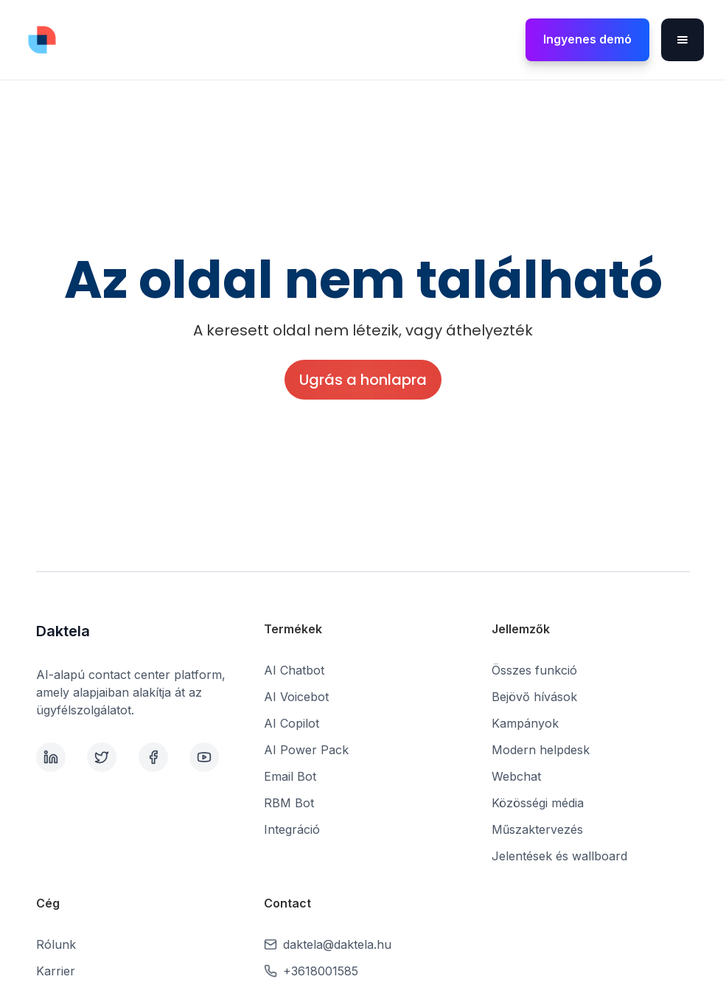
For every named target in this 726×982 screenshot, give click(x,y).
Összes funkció (534, 670)
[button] (682, 39)
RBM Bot (289, 802)
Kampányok (525, 723)
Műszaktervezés (537, 829)
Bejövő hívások (534, 696)
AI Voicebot (296, 696)
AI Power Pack (306, 749)
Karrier (55, 971)
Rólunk (56, 944)
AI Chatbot (294, 670)
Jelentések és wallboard (559, 856)
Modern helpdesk (541, 749)
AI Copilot (291, 723)
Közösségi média (538, 802)
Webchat (516, 776)
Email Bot (290, 776)
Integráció (292, 829)
